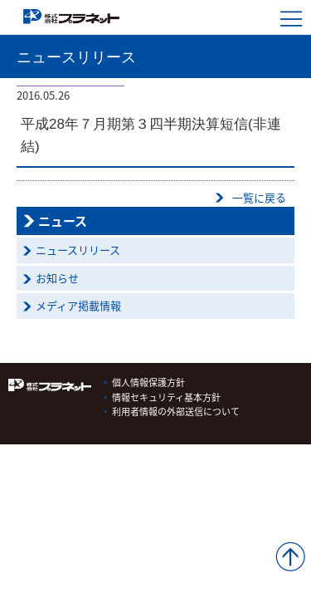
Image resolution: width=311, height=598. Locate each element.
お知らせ (57, 278)
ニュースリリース (78, 249)
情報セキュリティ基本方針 (166, 397)
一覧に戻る (259, 197)
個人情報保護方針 (148, 382)
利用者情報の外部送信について (176, 411)
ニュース (62, 221)
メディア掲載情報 (78, 305)
